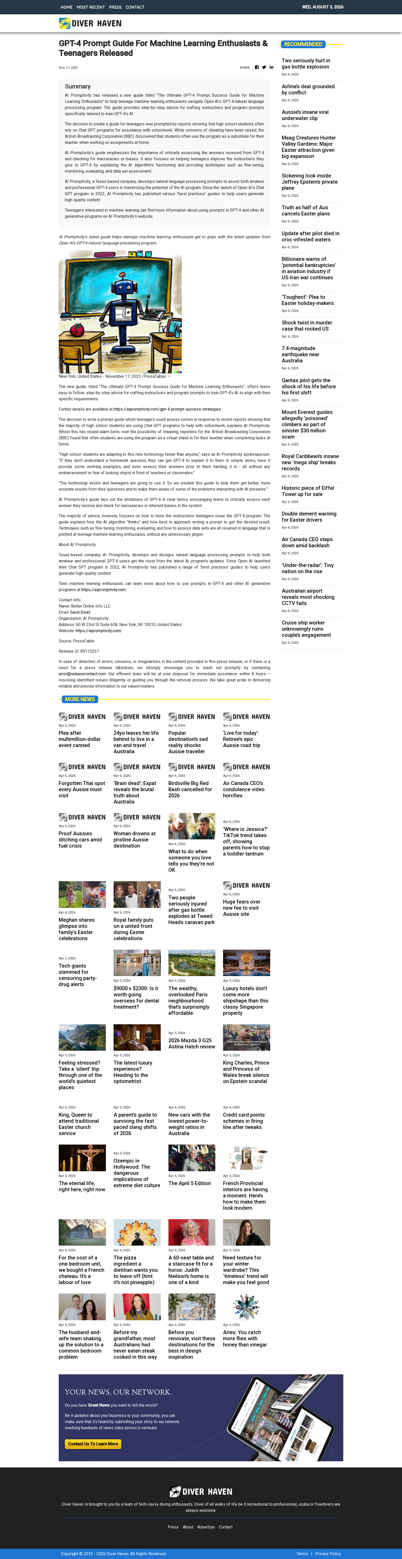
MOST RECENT (91, 7)
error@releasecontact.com (82, 673)
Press (173, 1527)
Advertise (206, 1527)
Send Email (80, 612)
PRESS (115, 7)
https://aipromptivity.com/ (99, 630)
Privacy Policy (328, 1553)
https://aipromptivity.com (103, 589)
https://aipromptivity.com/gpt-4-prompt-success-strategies (167, 409)
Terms (302, 1553)
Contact (226, 1527)
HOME (67, 7)
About (188, 1527)
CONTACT (135, 7)
